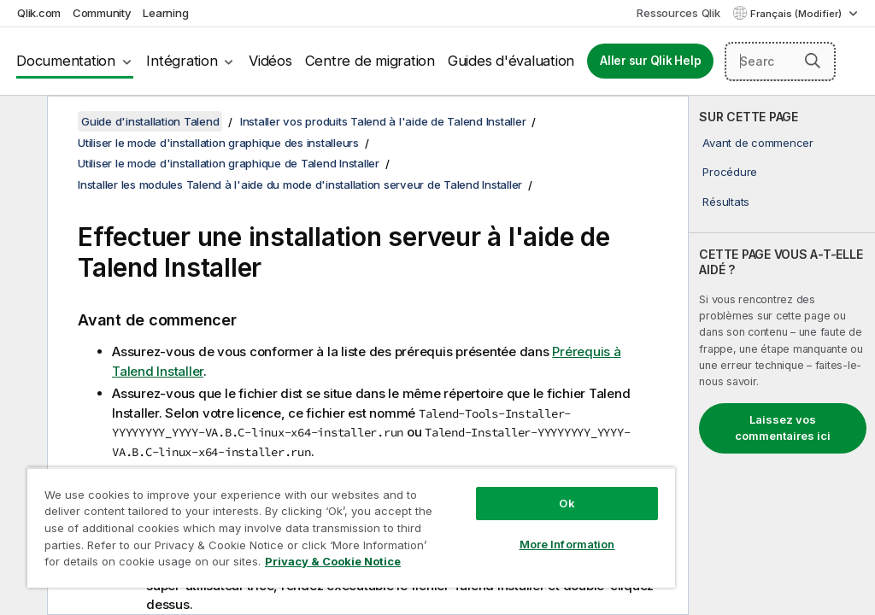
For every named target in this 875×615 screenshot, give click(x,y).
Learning (165, 13)
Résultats (725, 201)
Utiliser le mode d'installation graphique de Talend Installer (228, 163)
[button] (812, 60)
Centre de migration (370, 60)
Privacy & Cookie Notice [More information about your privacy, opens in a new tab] (333, 561)
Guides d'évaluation (511, 60)
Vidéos (270, 60)
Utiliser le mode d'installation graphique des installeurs (218, 142)
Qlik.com (39, 13)
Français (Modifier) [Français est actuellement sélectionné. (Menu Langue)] (797, 14)
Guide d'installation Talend (150, 121)
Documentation (65, 60)
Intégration (181, 60)
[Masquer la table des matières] (21, 122)
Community (102, 13)
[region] (351, 527)
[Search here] (780, 61)
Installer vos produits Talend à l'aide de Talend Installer (383, 121)
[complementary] (782, 355)
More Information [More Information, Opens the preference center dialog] (567, 544)
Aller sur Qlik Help (650, 60)
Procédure (729, 172)
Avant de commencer (757, 142)
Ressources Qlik (678, 13)
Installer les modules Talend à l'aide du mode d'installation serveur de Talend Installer (300, 184)
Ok (566, 503)
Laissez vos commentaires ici (783, 428)
